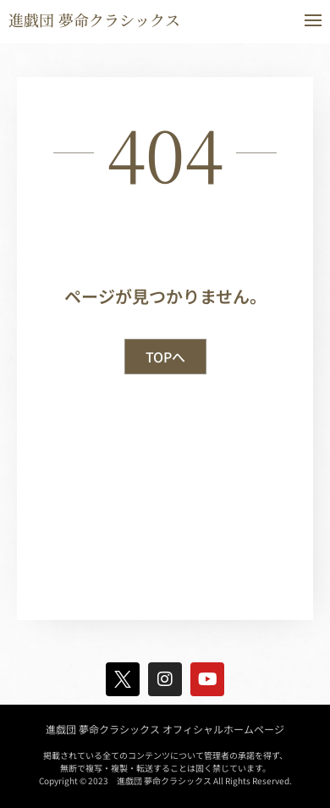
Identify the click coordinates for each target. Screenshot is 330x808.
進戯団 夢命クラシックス (94, 19)
